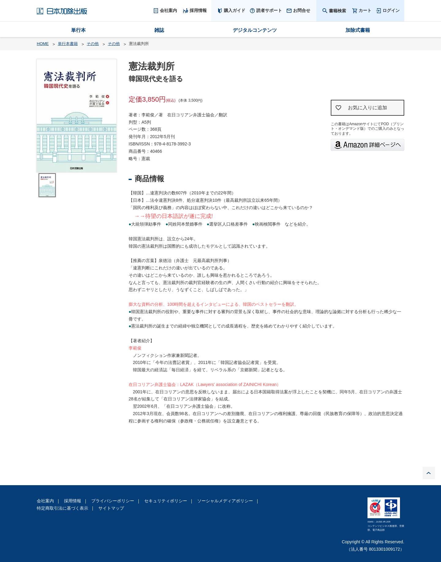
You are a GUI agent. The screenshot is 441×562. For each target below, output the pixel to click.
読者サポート (269, 10)
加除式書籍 (357, 30)
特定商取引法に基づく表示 (62, 508)
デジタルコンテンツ (255, 30)
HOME (43, 43)
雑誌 (159, 30)
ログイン (391, 10)
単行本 (78, 30)
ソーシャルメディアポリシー (225, 500)
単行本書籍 (68, 43)
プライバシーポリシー (112, 500)
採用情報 (72, 500)
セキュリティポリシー (165, 500)
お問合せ (301, 10)
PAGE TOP (429, 473)
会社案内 (45, 500)
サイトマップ (111, 508)
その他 (93, 43)
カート (365, 10)
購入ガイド (234, 10)
